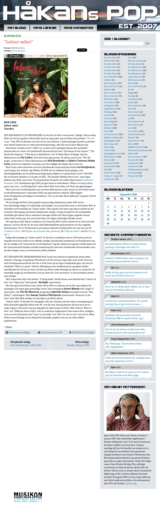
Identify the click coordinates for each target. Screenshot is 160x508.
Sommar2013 (109, 163)
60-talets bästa (134, 64)
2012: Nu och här (135, 61)
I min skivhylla (134, 115)
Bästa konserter (134, 80)
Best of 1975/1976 (135, 86)
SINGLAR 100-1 (110, 156)
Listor (106, 131)
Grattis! (107, 115)
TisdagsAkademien (136, 169)
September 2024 (128, 194)
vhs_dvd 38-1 (109, 179)
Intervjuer (108, 118)
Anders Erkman (134, 76)
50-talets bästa (110, 64)
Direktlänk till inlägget (81, 332)
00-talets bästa (110, 57)
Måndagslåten (110, 140)
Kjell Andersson (134, 121)
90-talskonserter (135, 73)
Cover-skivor (109, 102)
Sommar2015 (133, 163)
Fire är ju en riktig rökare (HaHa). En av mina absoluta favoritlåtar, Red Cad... (127, 288)
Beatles (131, 83)
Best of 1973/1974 (111, 86)
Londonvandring (135, 134)
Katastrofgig (109, 121)
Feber (130, 108)
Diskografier (109, 105)
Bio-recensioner (110, 92)
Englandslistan (110, 108)
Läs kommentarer (48, 332)
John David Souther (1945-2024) (26, 345)
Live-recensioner (111, 134)
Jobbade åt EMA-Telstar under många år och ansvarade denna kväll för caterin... (126, 260)
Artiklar (107, 80)
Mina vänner (109, 144)
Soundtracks (133, 166)
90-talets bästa (110, 73)
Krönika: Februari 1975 (78, 345)
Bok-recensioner (111, 96)
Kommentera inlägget (18, 332)
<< (108, 194)
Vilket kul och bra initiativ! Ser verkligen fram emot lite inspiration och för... (127, 359)
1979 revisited (110, 61)
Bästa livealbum (110, 83)
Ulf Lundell (133, 172)
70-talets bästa (110, 67)
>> (148, 194)
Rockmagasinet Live (112, 153)
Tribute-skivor (110, 172)
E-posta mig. (131, 483)
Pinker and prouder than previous (42, 231)
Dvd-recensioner (135, 105)
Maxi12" (131, 137)
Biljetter (107, 89)
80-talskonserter (135, 70)
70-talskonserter (135, 67)
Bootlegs (131, 96)
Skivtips (107, 160)
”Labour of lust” (12, 231)
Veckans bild (133, 176)
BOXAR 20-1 (109, 99)
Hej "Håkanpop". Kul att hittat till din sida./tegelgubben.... (123, 345)
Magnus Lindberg (111, 137)
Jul (129, 118)
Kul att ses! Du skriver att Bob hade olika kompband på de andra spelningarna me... (125, 331)
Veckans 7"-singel (111, 176)
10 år (130, 57)
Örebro (107, 147)
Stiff (106, 169)
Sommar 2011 (133, 160)
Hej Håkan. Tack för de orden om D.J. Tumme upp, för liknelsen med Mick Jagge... (127, 374)
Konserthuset (133, 124)
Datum (131, 102)
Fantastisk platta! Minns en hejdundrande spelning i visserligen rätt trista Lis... (126, 245)
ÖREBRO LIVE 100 (135, 147)
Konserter (108, 124)
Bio (129, 89)
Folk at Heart (133, 112)
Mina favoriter (134, 140)
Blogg (130, 92)
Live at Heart (133, 131)
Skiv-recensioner (18, 51)
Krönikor (108, 128)
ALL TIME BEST (110, 76)
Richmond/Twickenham (138, 150)
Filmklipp (108, 112)
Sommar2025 (109, 166)
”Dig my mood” (72, 231)
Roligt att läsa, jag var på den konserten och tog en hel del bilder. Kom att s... (126, 274)
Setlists (131, 153)
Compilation (133, 99)
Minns (131, 144)
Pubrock (107, 150)
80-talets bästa (110, 70)
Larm (130, 128)
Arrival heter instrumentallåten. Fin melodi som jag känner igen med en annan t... (126, 302)
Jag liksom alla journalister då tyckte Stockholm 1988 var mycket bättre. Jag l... (125, 317)
